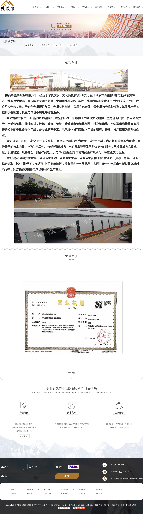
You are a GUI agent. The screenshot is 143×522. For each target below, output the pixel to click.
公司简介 (30, 45)
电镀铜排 (79, 123)
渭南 (117, 505)
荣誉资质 (45, 45)
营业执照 (71, 373)
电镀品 (73, 7)
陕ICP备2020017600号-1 (58, 505)
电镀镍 (29, 493)
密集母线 (60, 7)
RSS (78, 505)
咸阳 (104, 505)
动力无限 (132, 505)
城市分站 (89, 505)
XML (83, 505)
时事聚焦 (64, 493)
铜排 (47, 7)
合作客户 (59, 45)
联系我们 (136, 7)
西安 (100, 505)
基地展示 (73, 45)
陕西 (96, 505)
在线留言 (23, 436)
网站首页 (35, 7)
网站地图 (72, 505)
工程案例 (98, 7)
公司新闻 (47, 489)
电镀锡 (13, 493)
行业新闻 (64, 489)
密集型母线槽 (119, 123)
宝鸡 (113, 505)
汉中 (109, 505)
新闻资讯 (111, 7)
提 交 (66, 476)
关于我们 (123, 7)
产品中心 (85, 7)
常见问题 (47, 493)
